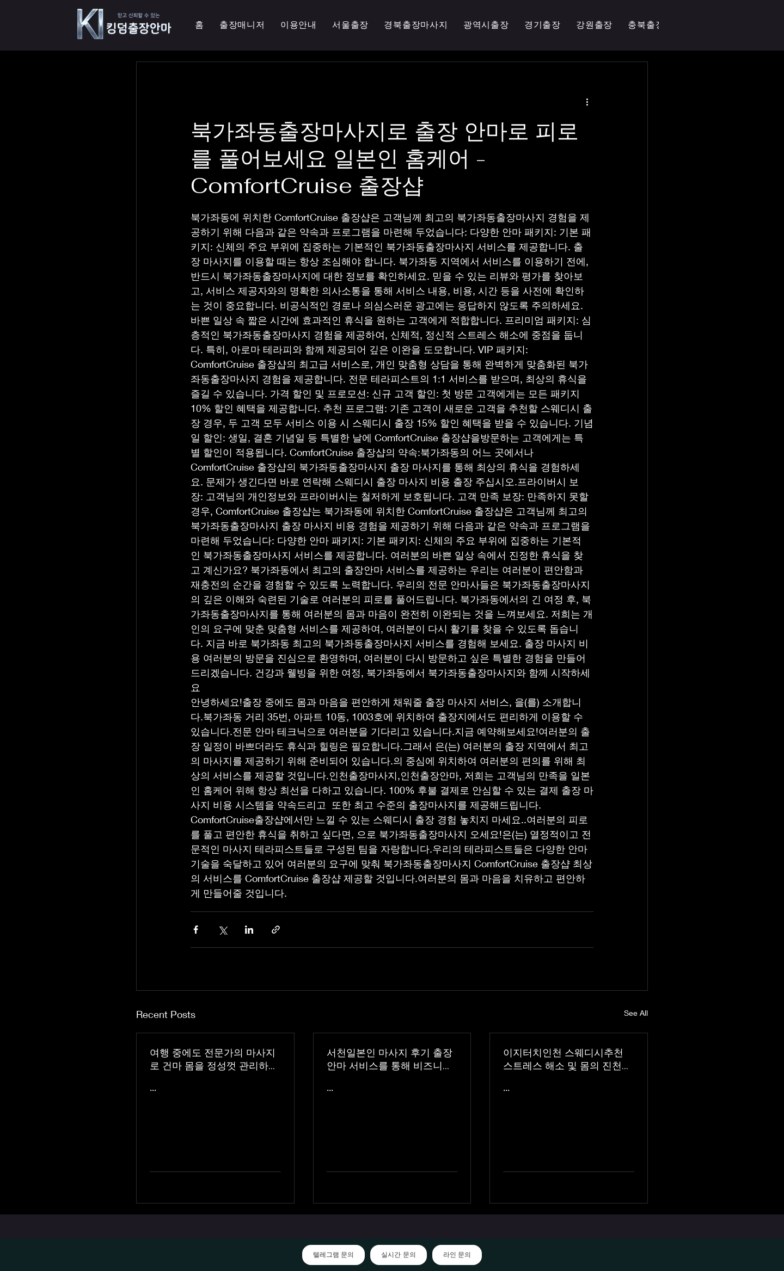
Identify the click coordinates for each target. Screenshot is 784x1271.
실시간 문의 (398, 1254)
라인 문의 (457, 1254)
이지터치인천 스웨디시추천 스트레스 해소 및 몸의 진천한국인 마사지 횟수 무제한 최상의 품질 (567, 1059)
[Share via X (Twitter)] (222, 929)
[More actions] (586, 101)
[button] (486, 25)
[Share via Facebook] (196, 929)
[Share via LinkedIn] (249, 929)
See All (636, 1012)
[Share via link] (276, 929)
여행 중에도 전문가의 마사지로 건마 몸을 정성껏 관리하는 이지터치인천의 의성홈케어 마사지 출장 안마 (214, 1059)
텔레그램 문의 (333, 1254)
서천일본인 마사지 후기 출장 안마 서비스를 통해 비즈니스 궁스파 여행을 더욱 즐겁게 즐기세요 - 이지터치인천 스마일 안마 (392, 1059)
